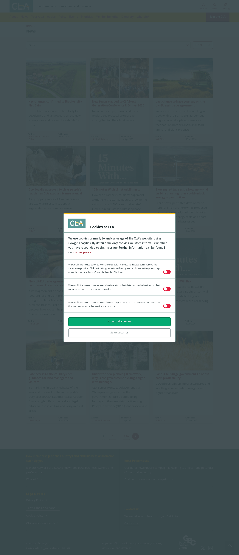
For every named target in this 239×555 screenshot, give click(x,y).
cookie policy (82, 252)
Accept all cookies (119, 321)
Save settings (119, 332)
